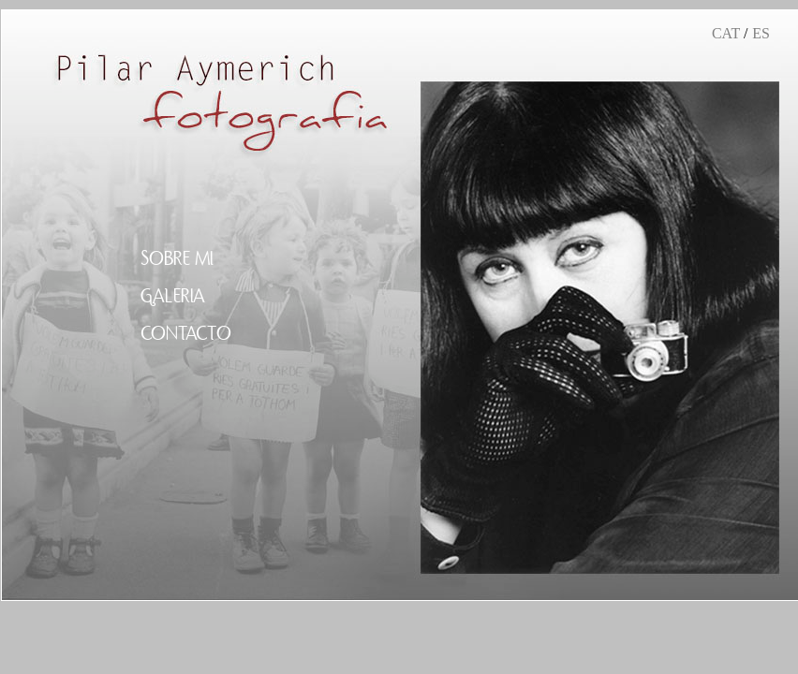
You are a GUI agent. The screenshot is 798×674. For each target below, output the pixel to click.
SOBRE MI (176, 259)
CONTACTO (185, 334)
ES (761, 33)
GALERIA (172, 297)
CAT (726, 33)
